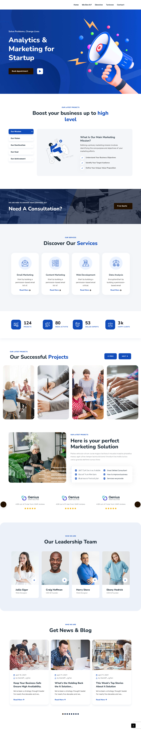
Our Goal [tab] (14, 154)
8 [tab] (78, 716)
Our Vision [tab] (15, 140)
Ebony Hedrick (115, 591)
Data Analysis (116, 276)
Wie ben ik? (87, 6)
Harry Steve (83, 591)
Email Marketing (25, 276)
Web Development (85, 276)
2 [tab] (65, 716)
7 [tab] (76, 716)
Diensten (99, 6)
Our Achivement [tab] (18, 161)
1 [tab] (63, 716)
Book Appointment (21, 73)
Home (76, 6)
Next (125, 358)
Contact (120, 6)
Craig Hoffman (54, 591)
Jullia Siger (22, 591)
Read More (25, 292)
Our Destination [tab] (18, 147)
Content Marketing (55, 276)
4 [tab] (69, 716)
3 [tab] (67, 716)
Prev (111, 358)
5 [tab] (71, 716)
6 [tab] (73, 716)
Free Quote (123, 208)
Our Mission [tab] (16, 134)
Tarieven (110, 6)
